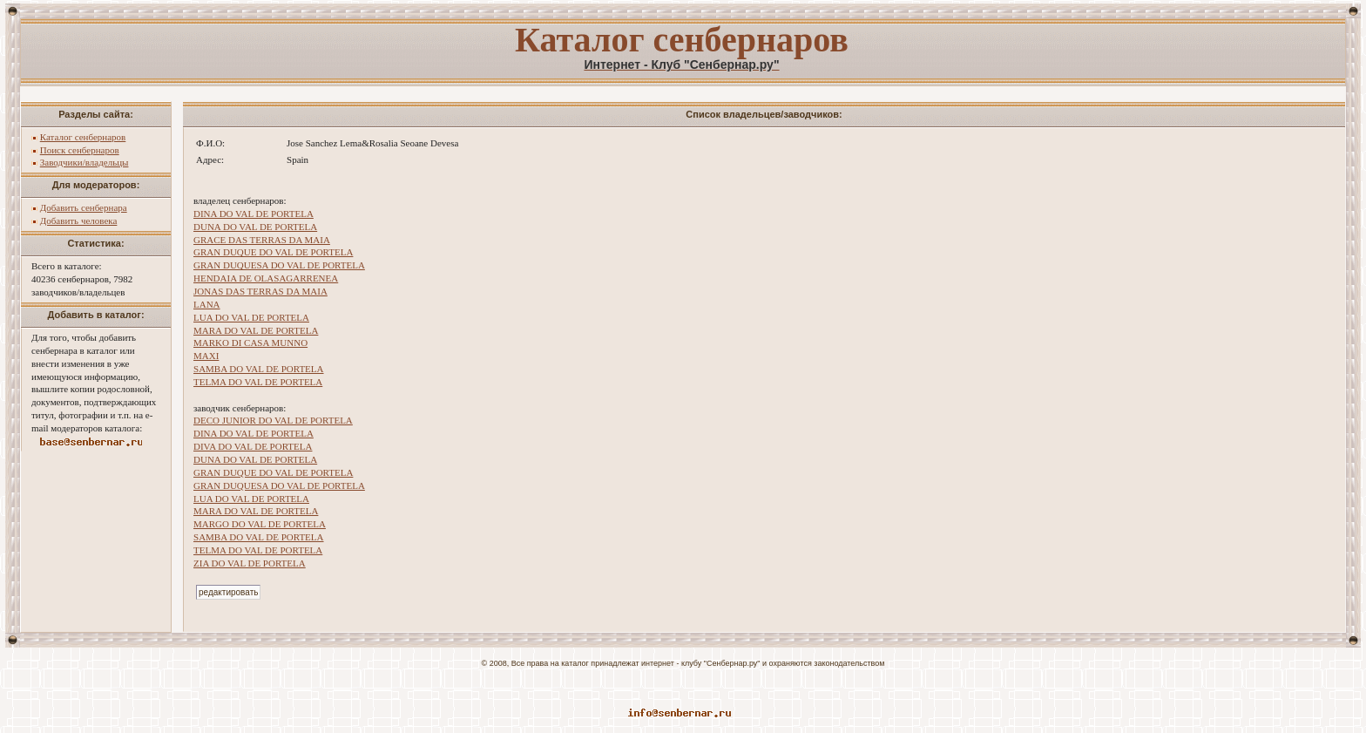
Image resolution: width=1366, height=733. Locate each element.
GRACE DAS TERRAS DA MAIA (261, 239)
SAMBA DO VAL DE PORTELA (258, 368)
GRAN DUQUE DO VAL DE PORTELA (273, 252)
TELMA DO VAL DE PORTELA (257, 382)
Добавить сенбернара (83, 207)
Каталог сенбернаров (83, 137)
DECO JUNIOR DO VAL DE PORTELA (273, 420)
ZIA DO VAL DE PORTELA (249, 563)
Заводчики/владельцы (84, 162)
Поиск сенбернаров (79, 150)
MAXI (206, 355)
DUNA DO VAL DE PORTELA (255, 226)
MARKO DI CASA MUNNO (250, 342)
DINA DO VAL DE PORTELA (253, 213)
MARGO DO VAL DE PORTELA (259, 524)
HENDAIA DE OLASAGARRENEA (265, 278)
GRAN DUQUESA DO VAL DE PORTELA (279, 265)
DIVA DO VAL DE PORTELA (252, 446)
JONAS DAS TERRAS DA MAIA (260, 291)
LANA (206, 304)
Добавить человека (79, 220)
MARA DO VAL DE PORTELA (255, 330)
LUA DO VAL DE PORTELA (251, 317)
